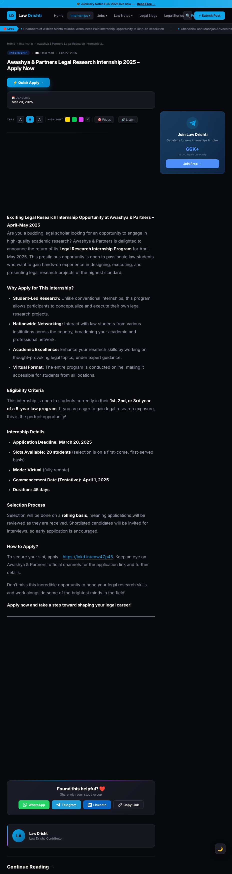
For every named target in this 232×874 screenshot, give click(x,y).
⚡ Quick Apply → (28, 82)
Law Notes (123, 15)
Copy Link (128, 806)
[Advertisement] (81, 174)
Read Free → (146, 4)
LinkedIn (97, 806)
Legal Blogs (148, 15)
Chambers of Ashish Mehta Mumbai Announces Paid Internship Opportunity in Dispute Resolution (93, 29)
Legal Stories (174, 15)
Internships (80, 15)
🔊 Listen (128, 119)
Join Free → (192, 164)
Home (59, 15)
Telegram (66, 806)
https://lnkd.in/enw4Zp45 (88, 556)
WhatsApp (34, 806)
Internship (26, 43)
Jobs (102, 15)
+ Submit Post (209, 15)
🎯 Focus (104, 119)
